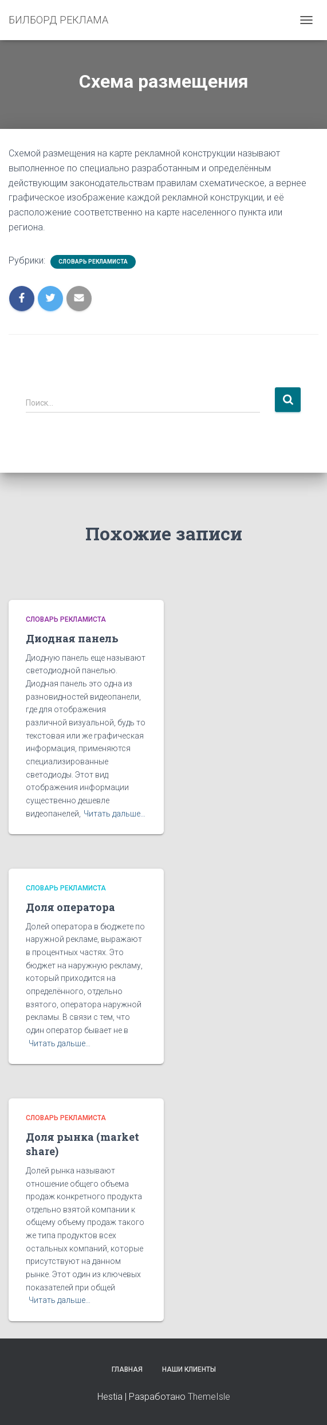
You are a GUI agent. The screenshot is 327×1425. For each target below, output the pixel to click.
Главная (127, 1369)
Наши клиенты (189, 1369)
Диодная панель (72, 638)
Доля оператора (70, 907)
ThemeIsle (209, 1396)
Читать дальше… (114, 813)
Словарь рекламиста (93, 261)
